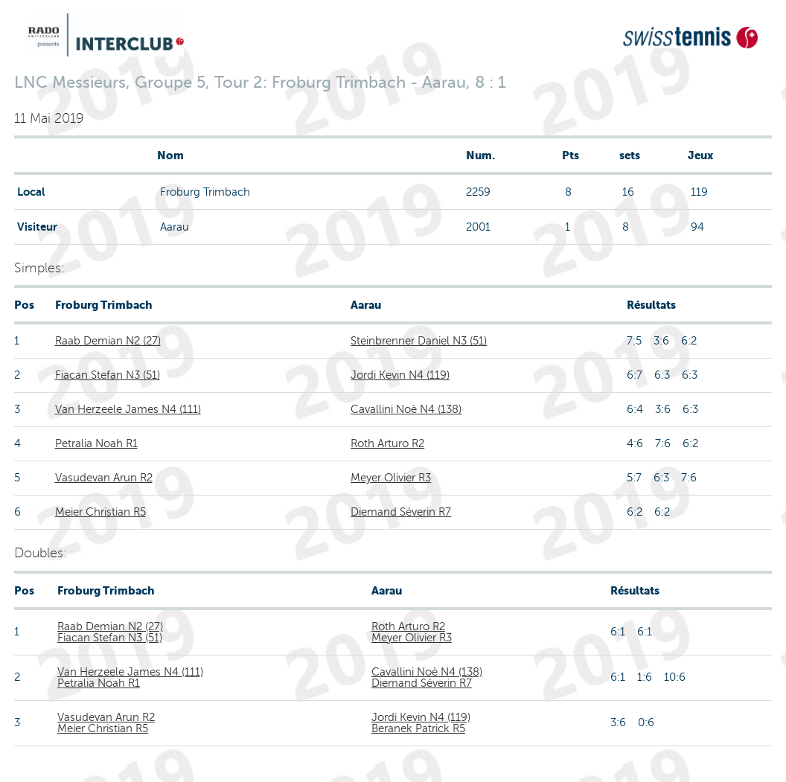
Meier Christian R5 (100, 512)
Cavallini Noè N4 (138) (406, 409)
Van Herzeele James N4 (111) (128, 409)
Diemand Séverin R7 (401, 512)
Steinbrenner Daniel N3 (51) (419, 341)
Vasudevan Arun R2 (104, 478)
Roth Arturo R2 (387, 443)
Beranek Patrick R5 (418, 728)
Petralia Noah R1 (96, 443)
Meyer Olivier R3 (391, 478)
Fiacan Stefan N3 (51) (107, 375)
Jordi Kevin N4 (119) (400, 375)
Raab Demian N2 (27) (108, 341)
